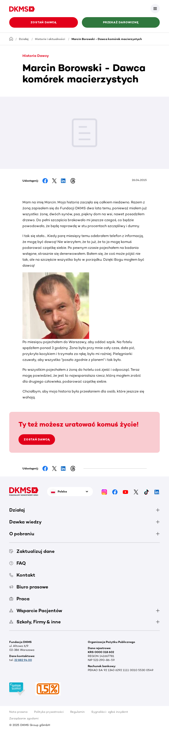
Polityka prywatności (49, 711)
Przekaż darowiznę (120, 22)
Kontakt (22, 575)
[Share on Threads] (72, 180)
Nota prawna (18, 711)
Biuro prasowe (28, 587)
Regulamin (77, 711)
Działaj (24, 39)
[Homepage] (11, 38)
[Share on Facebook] (45, 180)
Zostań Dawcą (44, 22)
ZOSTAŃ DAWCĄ (37, 439)
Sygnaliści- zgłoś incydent (109, 711)
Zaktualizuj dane (32, 551)
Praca (19, 598)
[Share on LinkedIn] (63, 180)
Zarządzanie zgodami (24, 718)
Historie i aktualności (50, 39)
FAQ (17, 563)
